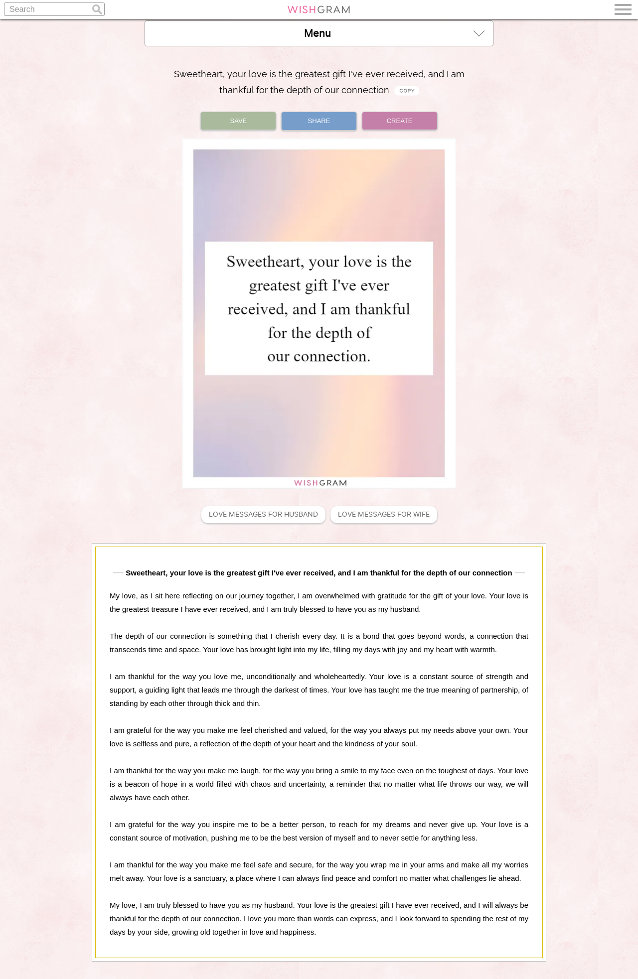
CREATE (400, 121)
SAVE (238, 121)
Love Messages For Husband (263, 514)
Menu (394, 33)
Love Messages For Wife (384, 514)
